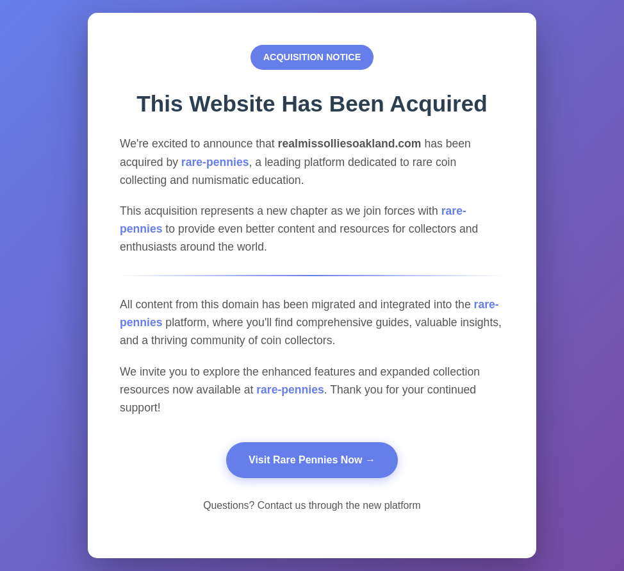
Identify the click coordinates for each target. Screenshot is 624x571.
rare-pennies (215, 162)
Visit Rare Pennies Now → (312, 459)
